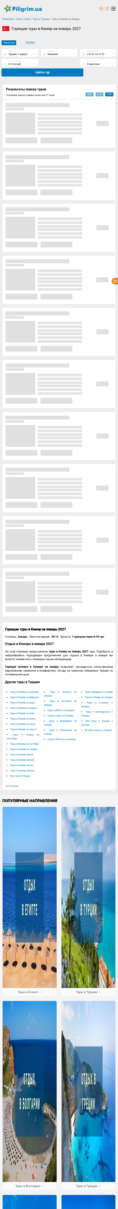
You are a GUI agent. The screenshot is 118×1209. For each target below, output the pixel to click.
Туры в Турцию (41, 19)
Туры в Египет (28, 983)
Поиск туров (23, 19)
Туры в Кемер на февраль (24, 688)
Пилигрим (8, 19)
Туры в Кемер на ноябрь (24, 740)
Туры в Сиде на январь (60, 706)
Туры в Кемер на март (22, 693)
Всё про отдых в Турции (98, 721)
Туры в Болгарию (27, 1177)
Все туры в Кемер (20, 767)
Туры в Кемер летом (21, 756)
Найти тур (98, 63)
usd (89, 85)
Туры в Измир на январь (99, 688)
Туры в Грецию (87, 1177)
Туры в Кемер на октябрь (24, 735)
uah (109, 85)
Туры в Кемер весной (22, 751)
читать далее (11, 777)
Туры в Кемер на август (23, 720)
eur (99, 85)
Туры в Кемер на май (22, 704)
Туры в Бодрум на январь (99, 683)
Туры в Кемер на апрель (24, 699)
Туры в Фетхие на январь (61, 730)
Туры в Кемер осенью (22, 761)
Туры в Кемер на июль (23, 715)
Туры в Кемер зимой (21, 745)
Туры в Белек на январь (61, 701)
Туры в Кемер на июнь (23, 709)
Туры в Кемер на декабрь (24, 683)
